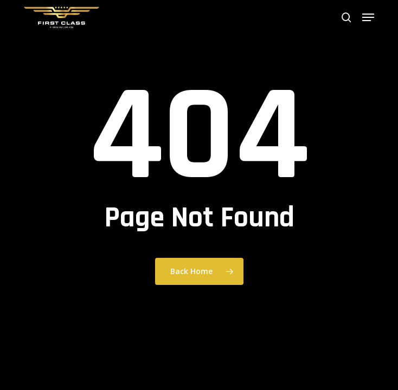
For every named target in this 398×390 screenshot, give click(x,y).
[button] (368, 17)
